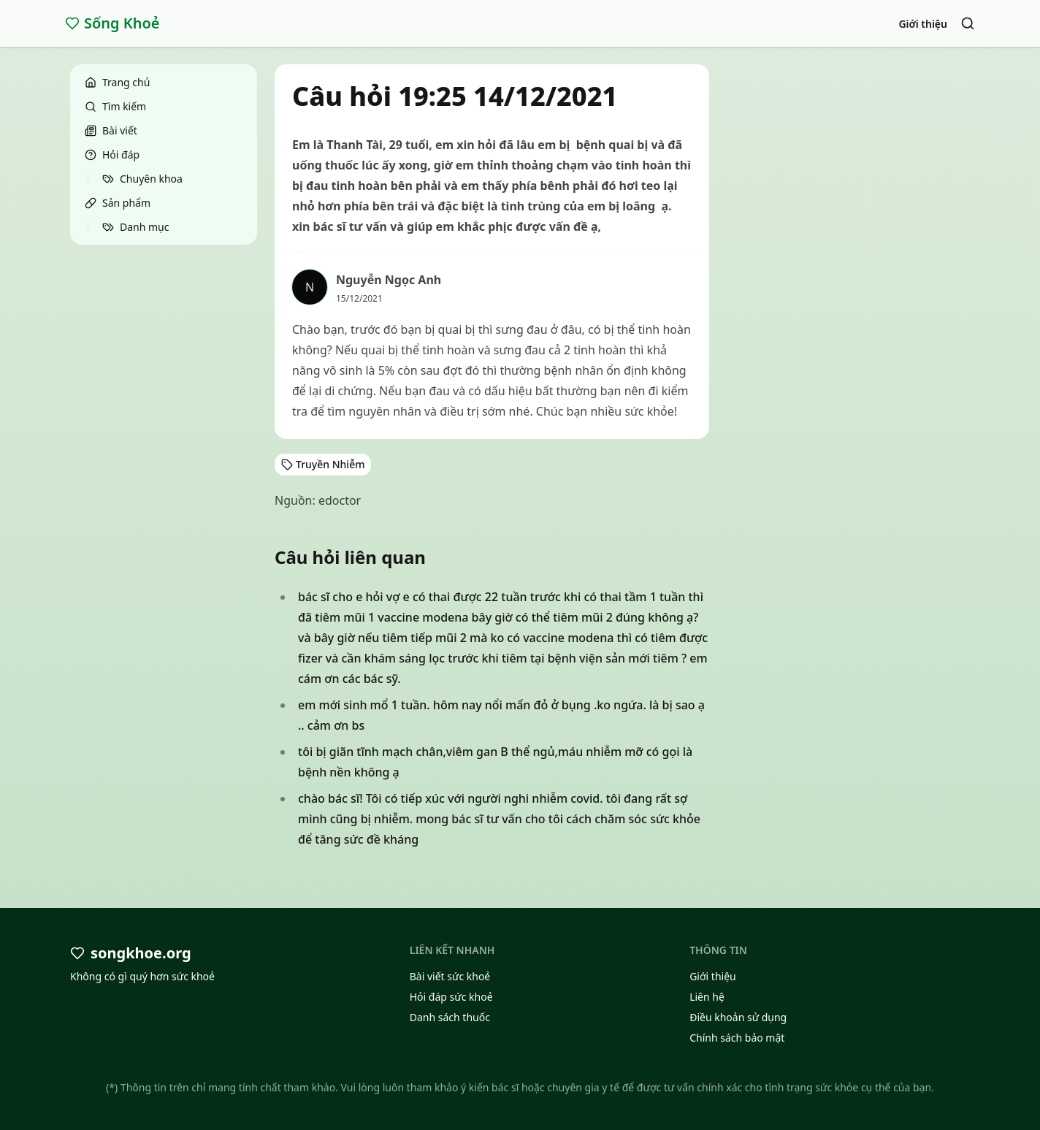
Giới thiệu (922, 24)
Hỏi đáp (112, 154)
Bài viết (111, 130)
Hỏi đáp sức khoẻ (451, 997)
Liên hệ (706, 997)
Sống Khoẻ (112, 23)
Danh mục (135, 227)
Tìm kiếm (115, 106)
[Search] (968, 23)
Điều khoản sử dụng (738, 1017)
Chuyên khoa (142, 179)
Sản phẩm (117, 203)
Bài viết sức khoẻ (450, 976)
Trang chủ (117, 82)
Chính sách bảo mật (736, 1038)
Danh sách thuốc (450, 1017)
